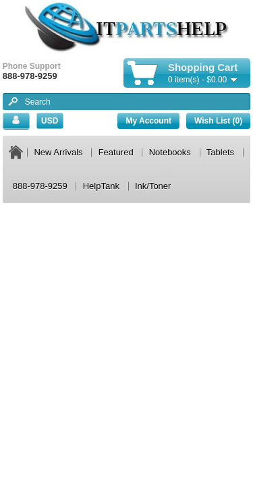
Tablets (220, 152)
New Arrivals (58, 152)
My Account (148, 121)
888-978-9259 (40, 186)
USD (49, 121)
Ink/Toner (153, 186)
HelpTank (101, 186)
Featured (116, 152)
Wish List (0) (218, 121)
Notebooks (170, 152)
